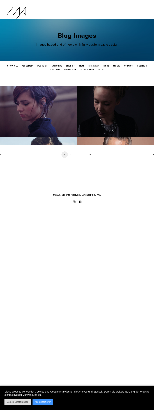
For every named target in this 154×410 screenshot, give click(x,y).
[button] (146, 11)
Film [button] (81, 66)
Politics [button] (142, 66)
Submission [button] (87, 69)
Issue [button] (106, 66)
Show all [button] (12, 66)
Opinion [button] (128, 66)
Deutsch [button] (42, 66)
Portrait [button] (55, 69)
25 (89, 351)
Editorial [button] (56, 66)
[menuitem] (12, 66)
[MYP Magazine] (16, 13)
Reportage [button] (70, 69)
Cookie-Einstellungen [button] (18, 402)
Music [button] (116, 66)
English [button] (70, 66)
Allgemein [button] (27, 66)
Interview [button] (93, 66)
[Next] (149, 352)
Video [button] (101, 69)
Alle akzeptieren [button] (43, 402)
